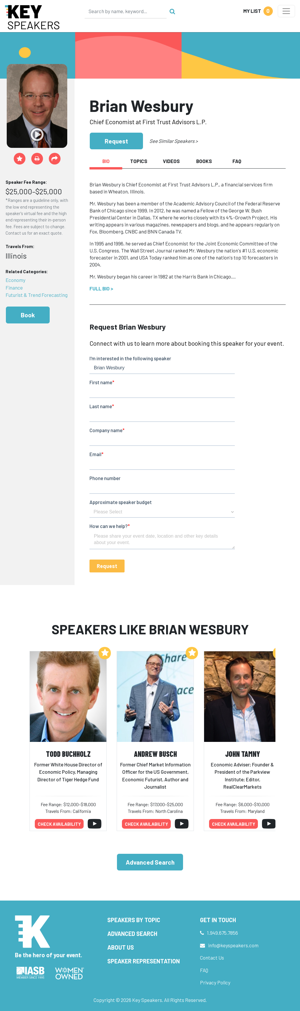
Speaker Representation (143, 961)
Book (28, 314)
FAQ (204, 970)
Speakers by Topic (133, 919)
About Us (120, 947)
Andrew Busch (155, 753)
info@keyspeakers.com (233, 945)
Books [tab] (204, 161)
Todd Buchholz (68, 753)
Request (116, 141)
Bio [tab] (106, 161)
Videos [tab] (171, 161)
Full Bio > (101, 288)
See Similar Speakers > (173, 141)
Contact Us (212, 957)
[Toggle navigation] (286, 11)
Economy (15, 280)
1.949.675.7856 (222, 933)
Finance (14, 287)
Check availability (59, 824)
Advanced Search (150, 862)
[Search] (126, 11)
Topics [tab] (138, 161)
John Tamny (242, 753)
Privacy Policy (215, 982)
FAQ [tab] (236, 161)
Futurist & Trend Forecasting (37, 295)
